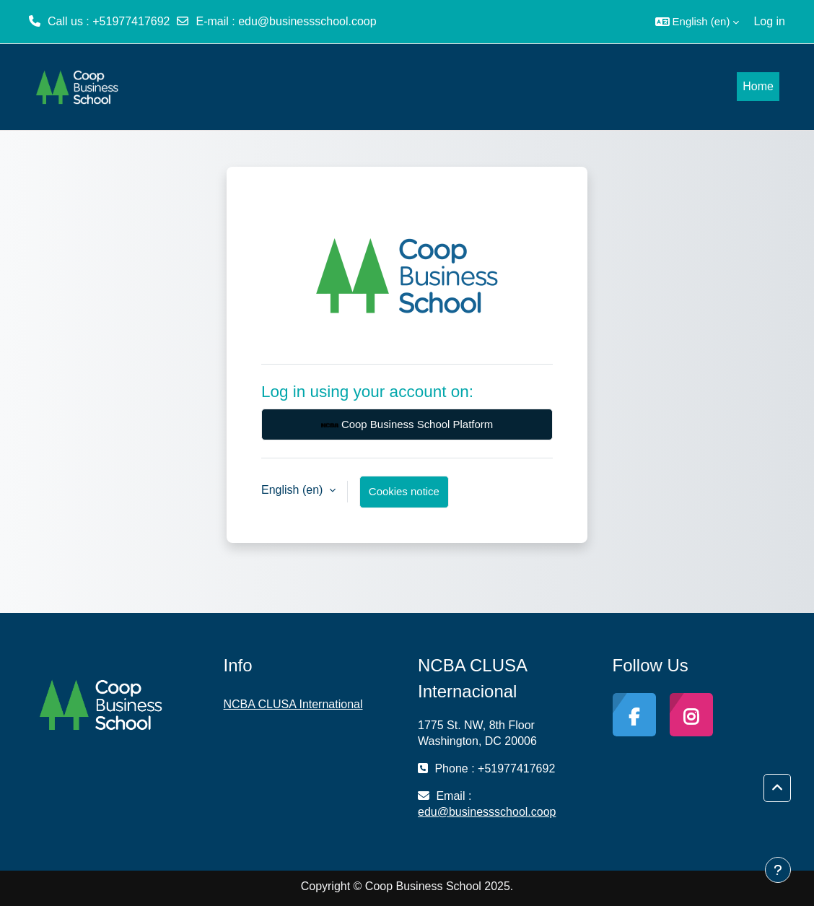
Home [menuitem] (758, 86)
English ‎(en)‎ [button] (293, 490)
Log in (769, 21)
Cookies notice (404, 491)
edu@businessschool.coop (307, 21)
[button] (697, 21)
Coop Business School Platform (407, 425)
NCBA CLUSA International (293, 704)
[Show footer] (778, 870)
